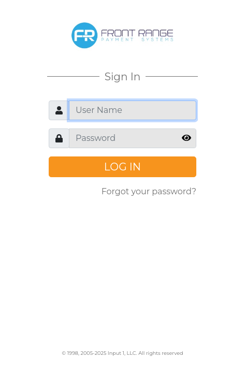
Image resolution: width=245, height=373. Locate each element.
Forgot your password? (149, 191)
